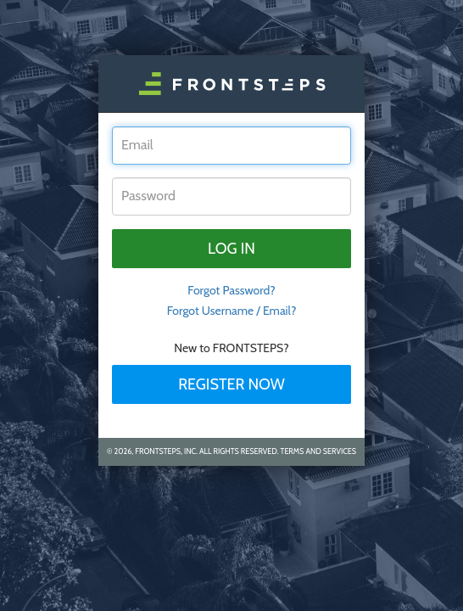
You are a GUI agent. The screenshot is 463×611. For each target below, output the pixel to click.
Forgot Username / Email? (232, 310)
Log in (231, 248)
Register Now (231, 384)
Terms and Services (318, 451)
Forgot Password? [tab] (231, 290)
